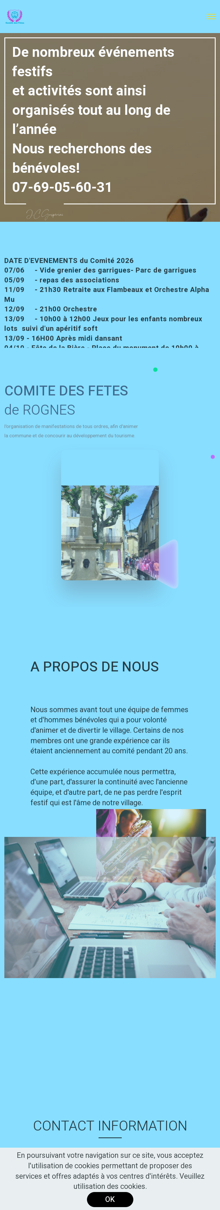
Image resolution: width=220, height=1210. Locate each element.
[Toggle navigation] (211, 16)
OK (110, 1199)
